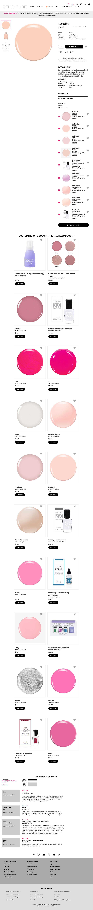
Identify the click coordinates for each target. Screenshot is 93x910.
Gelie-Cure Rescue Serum (13, 891)
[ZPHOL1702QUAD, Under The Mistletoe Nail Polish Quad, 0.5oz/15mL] (63, 258)
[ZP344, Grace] (73, 153)
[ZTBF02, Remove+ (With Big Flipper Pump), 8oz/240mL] (30, 258)
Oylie (51, 877)
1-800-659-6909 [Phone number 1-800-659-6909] (32, 874)
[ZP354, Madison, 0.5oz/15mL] (30, 471)
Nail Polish (61, 79)
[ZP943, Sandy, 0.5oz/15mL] (63, 684)
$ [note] (74, 119)
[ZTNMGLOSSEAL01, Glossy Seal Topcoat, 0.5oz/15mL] (63, 523)
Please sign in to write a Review (9, 781)
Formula (72, 94)
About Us (29, 864)
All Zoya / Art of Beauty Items (62, 899)
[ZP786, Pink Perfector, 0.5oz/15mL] (63, 418)
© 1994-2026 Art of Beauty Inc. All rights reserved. (46, 905)
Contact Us (7, 864)
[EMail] (70, 52)
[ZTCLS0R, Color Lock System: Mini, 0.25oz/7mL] (63, 631)
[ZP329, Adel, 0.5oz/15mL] (30, 418)
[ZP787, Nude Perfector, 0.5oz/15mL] (30, 523)
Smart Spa (53, 874)
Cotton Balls (57, 894)
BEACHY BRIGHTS (10, 13)
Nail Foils (32, 899)
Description (64, 67)
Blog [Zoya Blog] (77, 6)
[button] (15, 6)
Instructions (72, 98)
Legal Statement (32, 866)
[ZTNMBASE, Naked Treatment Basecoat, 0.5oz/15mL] (63, 312)
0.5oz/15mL (66, 34)
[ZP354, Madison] (73, 116)
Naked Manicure (55, 866)
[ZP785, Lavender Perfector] (73, 178)
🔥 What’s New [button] (51, 6)
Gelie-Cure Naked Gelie (12, 894)
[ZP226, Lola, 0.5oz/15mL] (30, 365)
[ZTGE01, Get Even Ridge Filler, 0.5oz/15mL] (30, 737)
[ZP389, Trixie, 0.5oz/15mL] (30, 684)
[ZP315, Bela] (73, 140)
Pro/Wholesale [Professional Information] (66, 6)
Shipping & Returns (10, 871)
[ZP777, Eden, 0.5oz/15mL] (63, 737)
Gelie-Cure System (55, 869)
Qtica (51, 871)
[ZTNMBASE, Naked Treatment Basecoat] (73, 165)
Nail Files (56, 897)
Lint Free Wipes (10, 899)
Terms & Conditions (10, 874)
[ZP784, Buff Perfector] (73, 202)
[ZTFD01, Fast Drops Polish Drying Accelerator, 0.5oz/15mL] (63, 577)
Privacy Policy (8, 877)
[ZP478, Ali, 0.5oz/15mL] (63, 365)
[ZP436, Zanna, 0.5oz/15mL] (30, 312)
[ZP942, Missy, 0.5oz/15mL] (30, 577)
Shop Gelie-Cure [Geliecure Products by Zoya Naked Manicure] (34, 891)
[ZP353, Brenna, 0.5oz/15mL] (63, 471)
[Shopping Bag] (89, 4)
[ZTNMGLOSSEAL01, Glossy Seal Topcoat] (73, 214)
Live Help (6, 866)
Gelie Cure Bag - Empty (36, 897)
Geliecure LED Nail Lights (13, 897)
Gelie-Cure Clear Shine (36, 894)
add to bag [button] (72, 47)
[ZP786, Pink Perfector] (73, 190)
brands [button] (40, 6)
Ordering (7, 869)
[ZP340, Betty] (73, 128)
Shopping (30, 871)
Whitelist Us (30, 869)
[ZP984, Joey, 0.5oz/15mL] (30, 631)
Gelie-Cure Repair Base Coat (62, 891)
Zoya (51, 864)
